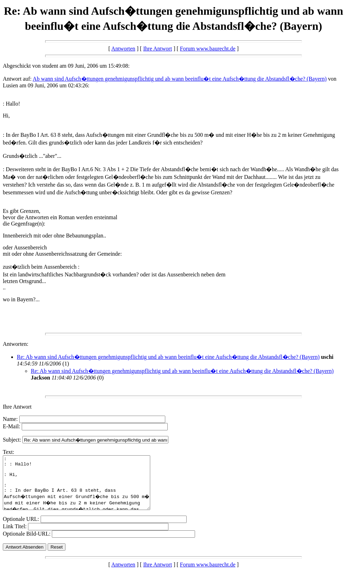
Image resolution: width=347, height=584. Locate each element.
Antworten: (15, 344)
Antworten (123, 49)
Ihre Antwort (157, 49)
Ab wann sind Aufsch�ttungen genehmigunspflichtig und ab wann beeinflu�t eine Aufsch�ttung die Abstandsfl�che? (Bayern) (179, 79)
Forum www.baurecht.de (207, 49)
